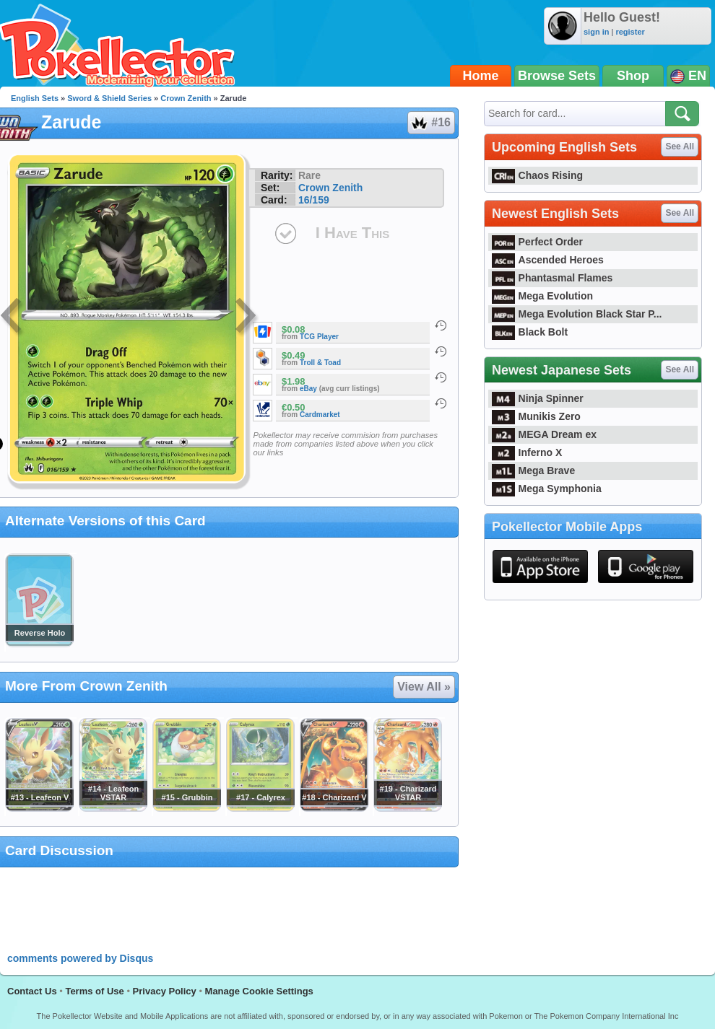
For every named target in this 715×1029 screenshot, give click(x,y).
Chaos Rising (537, 175)
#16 (430, 123)
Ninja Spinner (538, 398)
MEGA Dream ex (544, 434)
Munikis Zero (536, 416)
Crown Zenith (185, 98)
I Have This (352, 233)
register (629, 31)
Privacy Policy (164, 991)
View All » (424, 686)
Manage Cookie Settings (259, 991)
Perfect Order (537, 242)
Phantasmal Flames (552, 278)
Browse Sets (557, 76)
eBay (308, 389)
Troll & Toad (320, 363)
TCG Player (319, 337)
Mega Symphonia (547, 488)
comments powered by (80, 958)
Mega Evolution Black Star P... (577, 314)
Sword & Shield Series (109, 98)
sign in (596, 31)
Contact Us (32, 991)
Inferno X (527, 452)
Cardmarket (320, 415)
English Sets (34, 98)
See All (679, 146)
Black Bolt (530, 332)
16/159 (313, 200)
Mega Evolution (542, 296)
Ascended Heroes (548, 260)
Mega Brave (533, 470)
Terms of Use (94, 991)
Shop (633, 76)
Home (481, 76)
